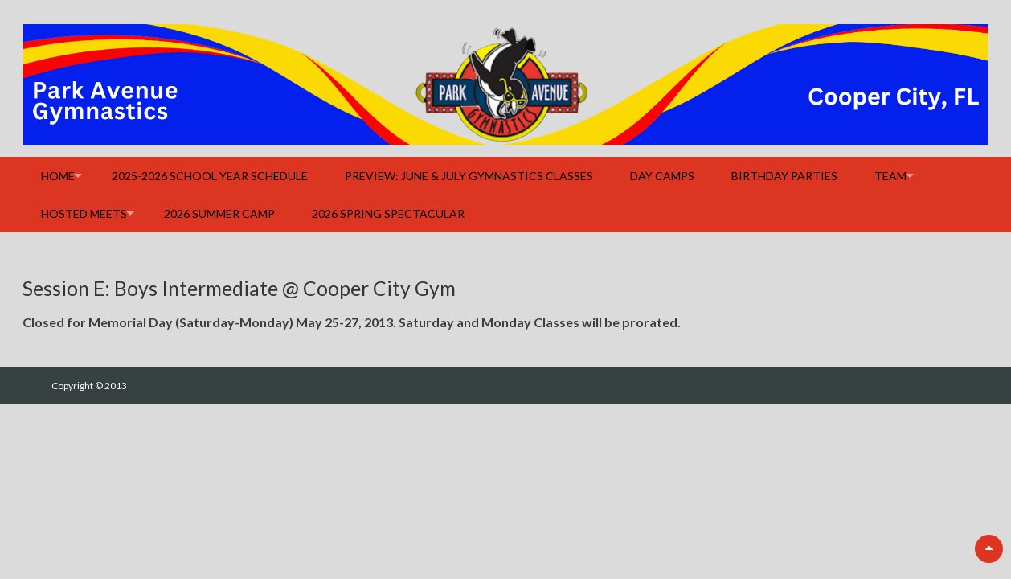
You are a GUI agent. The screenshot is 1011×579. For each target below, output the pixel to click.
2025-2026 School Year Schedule (210, 176)
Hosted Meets (84, 213)
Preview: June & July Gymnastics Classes (469, 176)
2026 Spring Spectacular (388, 213)
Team (890, 176)
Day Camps (662, 176)
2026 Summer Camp (219, 213)
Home (58, 176)
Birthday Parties (784, 176)
